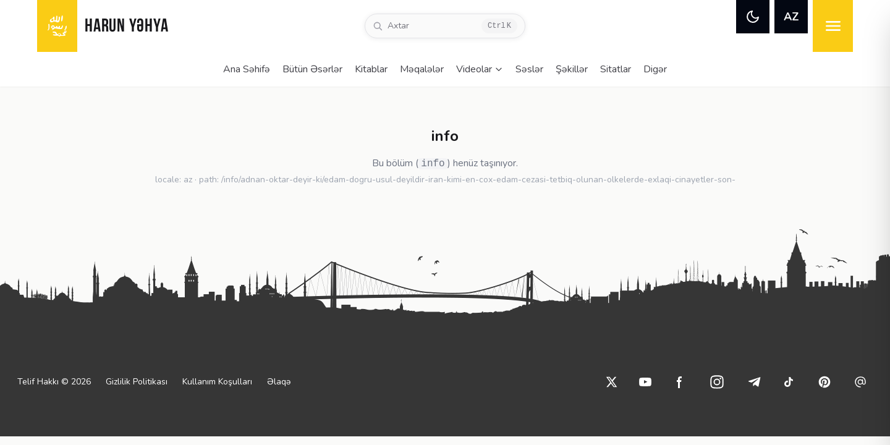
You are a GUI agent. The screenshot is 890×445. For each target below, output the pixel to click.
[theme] (752, 16)
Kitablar (371, 69)
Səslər (529, 69)
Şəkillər (572, 69)
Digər (655, 69)
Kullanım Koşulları (217, 382)
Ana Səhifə (246, 69)
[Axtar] (445, 26)
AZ (791, 16)
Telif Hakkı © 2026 (54, 382)
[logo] (57, 26)
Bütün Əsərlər (312, 69)
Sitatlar (615, 69)
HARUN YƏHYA (126, 26)
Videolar (479, 69)
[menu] (833, 26)
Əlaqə (278, 382)
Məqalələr (422, 69)
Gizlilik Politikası (136, 382)
